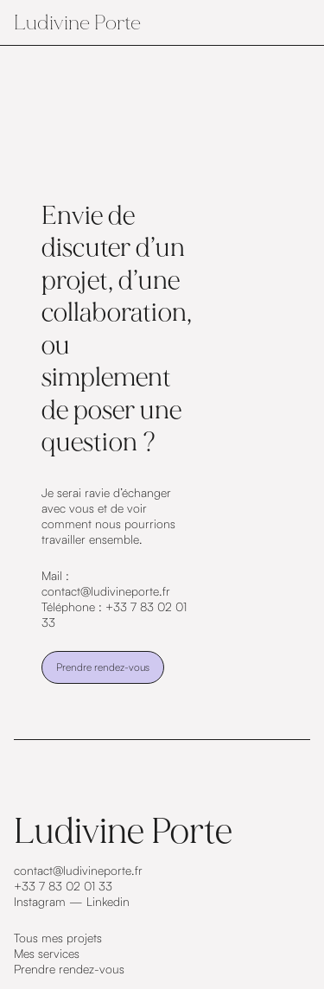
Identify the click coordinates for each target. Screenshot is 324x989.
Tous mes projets (58, 937)
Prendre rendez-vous (102, 666)
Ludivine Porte (77, 22)
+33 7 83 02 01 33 (63, 885)
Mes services (46, 953)
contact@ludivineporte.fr (78, 870)
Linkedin (108, 901)
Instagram (40, 901)
